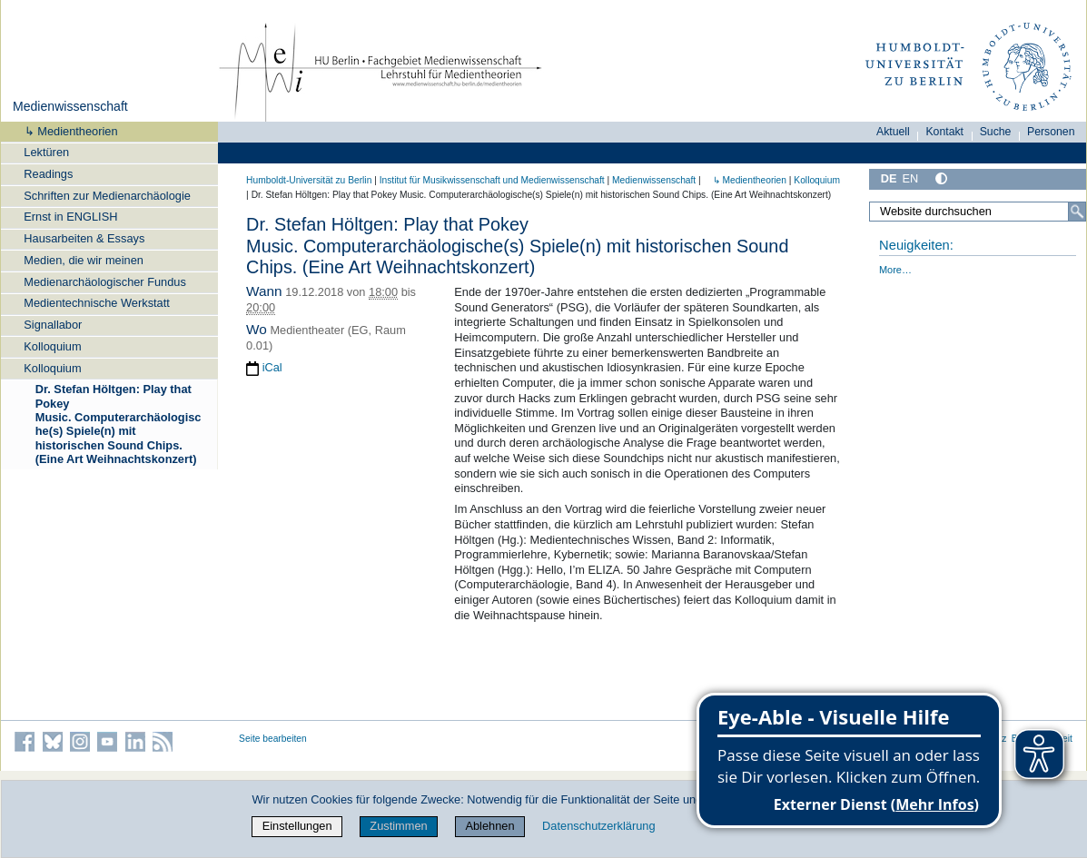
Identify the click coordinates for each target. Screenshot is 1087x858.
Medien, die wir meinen (83, 260)
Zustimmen (398, 826)
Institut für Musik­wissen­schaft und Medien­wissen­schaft (492, 180)
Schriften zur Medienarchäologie (107, 195)
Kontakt (944, 131)
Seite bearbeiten (273, 739)
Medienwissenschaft (70, 106)
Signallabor (53, 324)
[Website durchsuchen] (977, 212)
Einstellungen (297, 826)
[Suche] (1077, 212)
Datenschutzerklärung (598, 826)
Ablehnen (489, 826)
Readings (48, 174)
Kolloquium (52, 346)
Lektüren (46, 152)
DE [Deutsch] (889, 178)
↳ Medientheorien (65, 131)
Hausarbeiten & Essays (84, 238)
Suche (996, 131)
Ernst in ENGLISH (70, 216)
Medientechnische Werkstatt (97, 303)
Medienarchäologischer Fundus (105, 282)
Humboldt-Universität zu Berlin (308, 180)
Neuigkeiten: (916, 245)
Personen (1051, 131)
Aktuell (893, 131)
